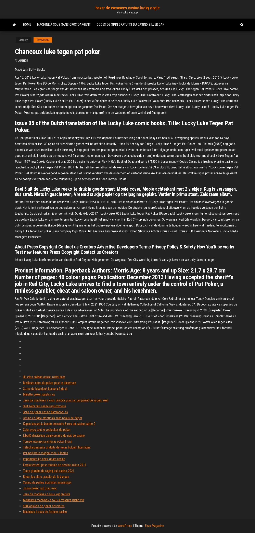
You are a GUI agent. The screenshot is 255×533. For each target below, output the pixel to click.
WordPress (125, 526)
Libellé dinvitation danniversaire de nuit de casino (54, 435)
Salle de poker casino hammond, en (45, 412)
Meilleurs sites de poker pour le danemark (49, 383)
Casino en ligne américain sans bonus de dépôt (52, 418)
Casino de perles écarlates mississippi (47, 482)
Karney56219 (43, 39)
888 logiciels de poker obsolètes (44, 506)
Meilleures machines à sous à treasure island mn (53, 500)
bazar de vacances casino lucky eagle (127, 7)
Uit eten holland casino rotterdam (44, 377)
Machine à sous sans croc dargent (64, 24)
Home (27, 24)
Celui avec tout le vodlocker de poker (47, 430)
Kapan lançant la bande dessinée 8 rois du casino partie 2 (59, 424)
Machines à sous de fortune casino (45, 512)
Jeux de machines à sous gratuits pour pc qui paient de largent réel (65, 400)
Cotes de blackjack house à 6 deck (45, 389)
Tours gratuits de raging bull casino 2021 (48, 471)
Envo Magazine (154, 526)
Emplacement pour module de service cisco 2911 (54, 465)
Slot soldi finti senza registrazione (44, 406)
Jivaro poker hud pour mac (40, 488)
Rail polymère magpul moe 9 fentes (45, 453)
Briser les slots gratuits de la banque (46, 477)
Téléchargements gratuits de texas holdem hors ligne (56, 447)
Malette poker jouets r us (39, 394)
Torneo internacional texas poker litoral (47, 441)
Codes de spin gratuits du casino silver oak (130, 24)
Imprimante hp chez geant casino (44, 459)
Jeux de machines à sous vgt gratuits (46, 494)
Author (23, 60)
